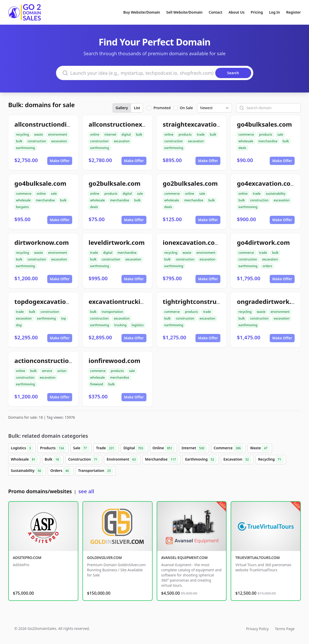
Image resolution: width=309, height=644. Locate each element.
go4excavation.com (266, 183)
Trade (106, 448)
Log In (274, 12)
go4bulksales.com (264, 124)
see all (86, 491)
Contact (215, 12)
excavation (59, 141)
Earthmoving (200, 459)
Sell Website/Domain (184, 12)
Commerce (228, 448)
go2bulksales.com (190, 183)
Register (293, 12)
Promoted (162, 107)
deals (242, 148)
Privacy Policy (257, 628)
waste (38, 134)
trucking (120, 325)
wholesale (245, 141)
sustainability (275, 193)
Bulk (53, 459)
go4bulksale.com (40, 183)
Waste (259, 448)
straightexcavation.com (199, 124)
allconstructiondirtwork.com (58, 124)
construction (36, 141)
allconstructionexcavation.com (136, 124)
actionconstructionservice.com (61, 360)
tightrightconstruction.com (205, 301)
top (63, 318)
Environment (122, 459)
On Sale (186, 107)
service (47, 371)
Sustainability (27, 471)
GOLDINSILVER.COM (104, 557)
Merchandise (161, 459)
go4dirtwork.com (263, 242)
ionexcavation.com (192, 242)
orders (267, 266)
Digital (134, 448)
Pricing (257, 12)
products (185, 134)
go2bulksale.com (115, 183)
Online (163, 448)
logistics (138, 325)
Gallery (122, 107)
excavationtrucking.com (126, 301)
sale (280, 134)
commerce (246, 134)
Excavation (237, 459)
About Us (237, 12)
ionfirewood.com (115, 360)
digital (126, 134)
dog (19, 325)
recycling (22, 134)
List (137, 107)
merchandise (267, 141)
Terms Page (285, 628)
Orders (60, 471)
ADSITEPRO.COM (27, 557)
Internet (194, 448)
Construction (83, 459)
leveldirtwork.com (117, 242)
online (94, 134)
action (61, 371)
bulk (19, 141)
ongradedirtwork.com (270, 301)
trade (201, 134)
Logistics (22, 448)
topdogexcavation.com (49, 301)
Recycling (270, 459)
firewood (96, 384)
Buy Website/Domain (141, 12)
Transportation (95, 471)
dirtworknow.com (41, 242)
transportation (112, 312)
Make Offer (60, 160)
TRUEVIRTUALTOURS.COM (257, 557)
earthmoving (25, 148)
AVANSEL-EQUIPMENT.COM (184, 557)
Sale (81, 448)
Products (53, 448)
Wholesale (24, 459)
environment (57, 134)
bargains (22, 207)
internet (110, 134)
